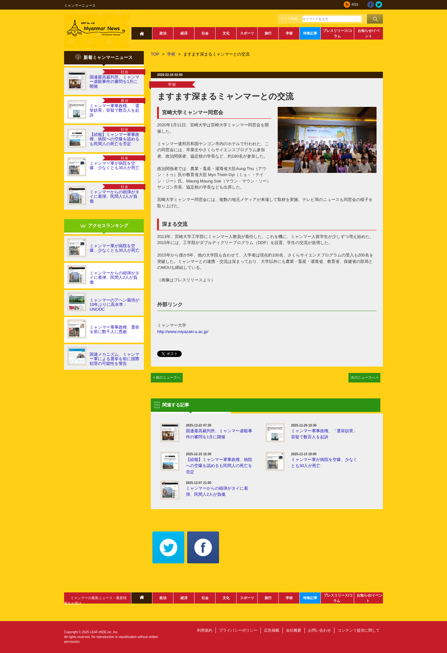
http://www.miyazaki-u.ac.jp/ (182, 331)
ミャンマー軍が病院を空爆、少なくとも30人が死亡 (115, 165)
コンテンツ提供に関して (359, 630)
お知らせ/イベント (369, 33)
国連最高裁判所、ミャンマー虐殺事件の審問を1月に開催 (114, 82)
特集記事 (310, 33)
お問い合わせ (319, 630)
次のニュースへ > (364, 377)
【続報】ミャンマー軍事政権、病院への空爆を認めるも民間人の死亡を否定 (114, 139)
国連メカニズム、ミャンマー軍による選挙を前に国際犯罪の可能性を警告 (114, 359)
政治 (162, 33)
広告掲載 (271, 630)
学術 (289, 33)
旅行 (268, 33)
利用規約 (204, 630)
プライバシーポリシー (238, 630)
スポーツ (247, 33)
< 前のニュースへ (167, 377)
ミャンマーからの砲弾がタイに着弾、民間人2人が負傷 (114, 196)
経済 (183, 33)
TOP (155, 54)
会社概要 (293, 630)
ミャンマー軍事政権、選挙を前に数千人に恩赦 (114, 329)
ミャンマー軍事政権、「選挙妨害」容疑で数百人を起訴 (114, 110)
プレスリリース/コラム (337, 33)
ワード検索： (290, 18)
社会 (205, 33)
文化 (226, 33)
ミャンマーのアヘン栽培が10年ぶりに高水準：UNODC (114, 305)
